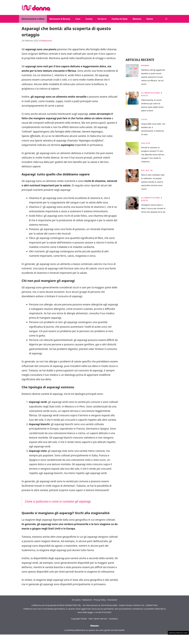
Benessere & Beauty (59, 18)
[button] (166, 19)
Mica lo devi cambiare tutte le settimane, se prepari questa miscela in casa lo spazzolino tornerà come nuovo (152, 182)
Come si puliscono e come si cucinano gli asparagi (58, 501)
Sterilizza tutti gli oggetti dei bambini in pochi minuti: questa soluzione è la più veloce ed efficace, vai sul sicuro (153, 77)
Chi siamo (76, 599)
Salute (149, 18)
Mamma (137, 18)
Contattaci (113, 618)
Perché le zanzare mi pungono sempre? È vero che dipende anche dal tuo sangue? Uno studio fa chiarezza (152, 154)
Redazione (87, 599)
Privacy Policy (100, 599)
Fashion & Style (120, 18)
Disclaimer (112, 599)
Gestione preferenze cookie (178, 633)
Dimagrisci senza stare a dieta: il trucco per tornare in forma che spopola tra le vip (153, 208)
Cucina (88, 18)
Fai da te (102, 18)
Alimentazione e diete (33, 18)
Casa (77, 18)
